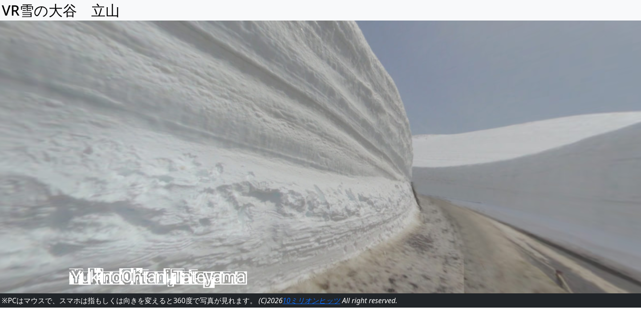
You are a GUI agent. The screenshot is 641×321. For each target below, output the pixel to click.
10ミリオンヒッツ (312, 300)
